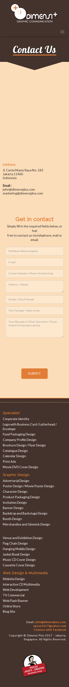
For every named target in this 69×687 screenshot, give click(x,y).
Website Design (14, 579)
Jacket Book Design (16, 554)
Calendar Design (14, 456)
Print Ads (9, 461)
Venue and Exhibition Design (23, 538)
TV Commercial (13, 595)
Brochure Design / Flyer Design (24, 445)
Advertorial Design (16, 481)
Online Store (11, 606)
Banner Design (13, 508)
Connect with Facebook (50, 629)
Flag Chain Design (15, 543)
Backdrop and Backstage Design (25, 513)
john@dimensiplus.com (50, 622)
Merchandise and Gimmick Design (26, 524)
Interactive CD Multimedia (21, 584)
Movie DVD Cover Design (20, 467)
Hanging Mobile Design (19, 549)
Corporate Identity (16, 419)
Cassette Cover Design (19, 565)
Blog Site (9, 611)
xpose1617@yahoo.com (49, 625)
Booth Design (12, 519)
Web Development (16, 590)
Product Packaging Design (21, 497)
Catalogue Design (15, 451)
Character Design (15, 491)
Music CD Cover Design (19, 560)
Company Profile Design (19, 440)
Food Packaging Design (19, 434)
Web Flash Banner (15, 601)
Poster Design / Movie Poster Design (28, 486)
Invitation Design (15, 502)
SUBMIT (34, 373)
